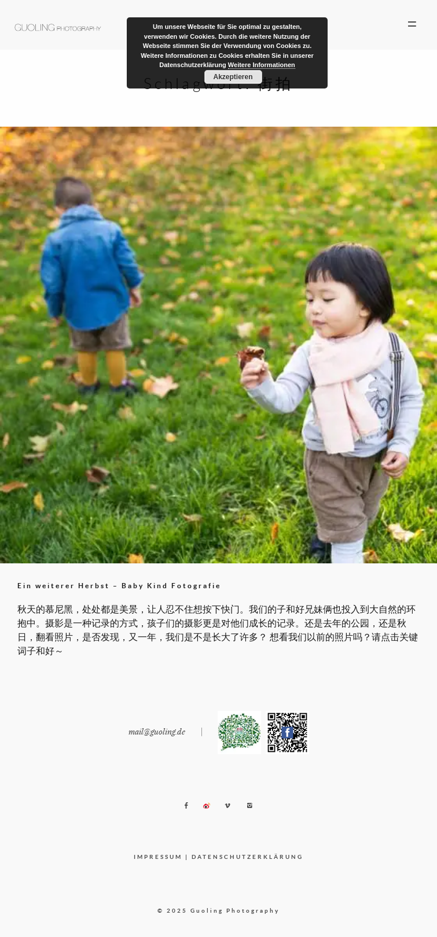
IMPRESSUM (158, 856)
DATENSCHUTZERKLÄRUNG (247, 856)
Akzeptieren (232, 77)
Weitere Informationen (261, 64)
